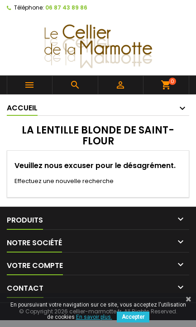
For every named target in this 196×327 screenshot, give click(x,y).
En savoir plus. (94, 317)
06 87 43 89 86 (66, 7)
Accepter (133, 317)
